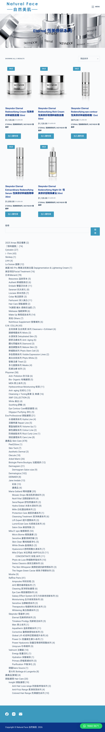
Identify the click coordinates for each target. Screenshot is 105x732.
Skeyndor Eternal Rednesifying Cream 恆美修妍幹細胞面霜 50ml (19, 112)
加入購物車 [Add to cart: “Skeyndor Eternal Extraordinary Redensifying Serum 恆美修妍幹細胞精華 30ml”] (13, 214)
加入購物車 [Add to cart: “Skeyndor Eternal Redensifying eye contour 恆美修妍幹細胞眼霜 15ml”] (79, 136)
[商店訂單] (89, 58)
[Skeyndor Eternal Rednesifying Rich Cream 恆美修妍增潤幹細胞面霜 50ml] (52, 84)
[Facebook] (7, 714)
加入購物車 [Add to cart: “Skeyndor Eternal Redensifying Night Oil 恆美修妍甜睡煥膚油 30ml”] (46, 214)
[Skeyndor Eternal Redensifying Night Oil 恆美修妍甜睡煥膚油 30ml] (52, 162)
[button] (91, 726)
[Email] (20, 714)
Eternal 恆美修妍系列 (14, 124)
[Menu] (96, 6)
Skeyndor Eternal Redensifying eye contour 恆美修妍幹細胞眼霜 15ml (84, 112)
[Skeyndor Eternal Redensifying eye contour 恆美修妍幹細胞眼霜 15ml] (85, 84)
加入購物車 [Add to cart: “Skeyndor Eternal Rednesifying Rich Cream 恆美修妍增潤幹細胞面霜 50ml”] (46, 136)
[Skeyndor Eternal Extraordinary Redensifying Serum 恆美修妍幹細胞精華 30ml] (19, 162)
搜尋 (7, 225)
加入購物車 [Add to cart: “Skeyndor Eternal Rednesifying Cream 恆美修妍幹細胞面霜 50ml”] (13, 136)
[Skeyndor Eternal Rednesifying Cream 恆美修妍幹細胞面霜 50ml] (19, 84)
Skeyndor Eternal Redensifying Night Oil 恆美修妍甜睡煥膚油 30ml (51, 190)
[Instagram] (13, 714)
